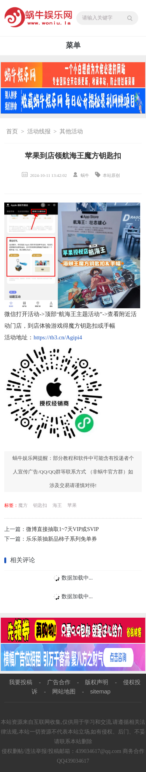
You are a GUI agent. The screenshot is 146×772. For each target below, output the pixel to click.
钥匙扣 (40, 505)
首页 (12, 131)
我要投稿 (20, 682)
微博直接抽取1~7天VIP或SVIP (62, 529)
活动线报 (39, 131)
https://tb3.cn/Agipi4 (57, 337)
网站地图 (64, 691)
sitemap (100, 691)
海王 (57, 505)
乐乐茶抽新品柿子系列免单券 (61, 539)
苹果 (72, 505)
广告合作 (58, 682)
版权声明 (96, 682)
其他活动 (71, 131)
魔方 (23, 505)
